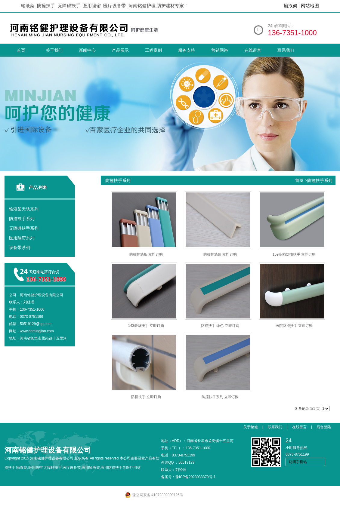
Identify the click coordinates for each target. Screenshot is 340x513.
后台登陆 (324, 427)
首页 (21, 50)
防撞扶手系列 (21, 218)
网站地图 (310, 5)
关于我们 (54, 50)
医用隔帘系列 (21, 237)
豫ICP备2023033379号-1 (195, 477)
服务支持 (186, 50)
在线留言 (252, 50)
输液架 (290, 5)
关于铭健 (250, 427)
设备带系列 (19, 247)
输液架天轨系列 (24, 209)
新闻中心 (87, 50)
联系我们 (285, 50)
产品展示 (120, 50)
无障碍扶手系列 (24, 228)
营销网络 (219, 50)
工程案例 (153, 50)
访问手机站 (298, 462)
